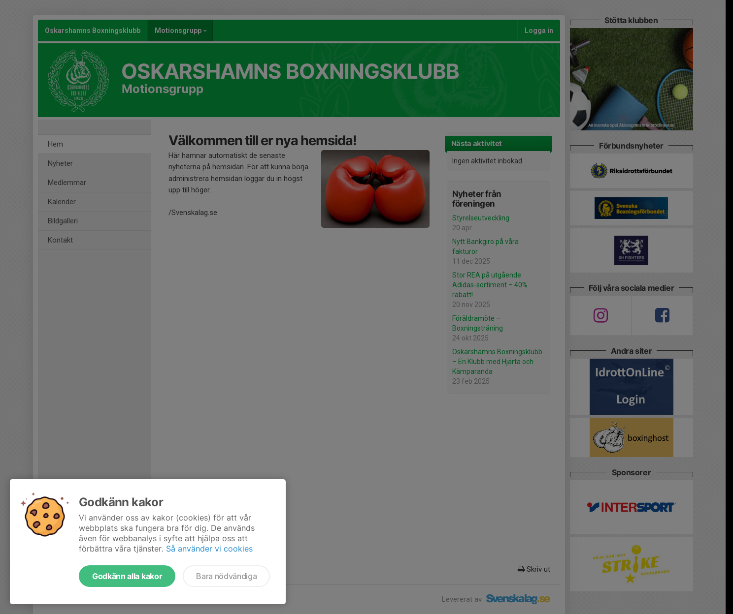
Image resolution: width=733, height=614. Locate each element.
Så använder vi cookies (209, 548)
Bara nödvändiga (226, 576)
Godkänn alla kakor (127, 576)
